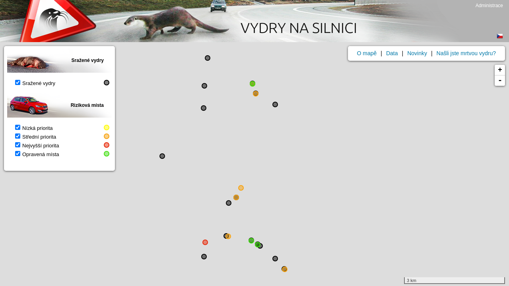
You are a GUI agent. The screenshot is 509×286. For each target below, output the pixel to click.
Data (392, 53)
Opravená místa (37, 154)
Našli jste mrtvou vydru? (466, 53)
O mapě (367, 53)
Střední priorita (35, 137)
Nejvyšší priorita (37, 146)
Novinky (417, 53)
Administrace (489, 5)
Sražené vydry (35, 83)
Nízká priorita (34, 128)
